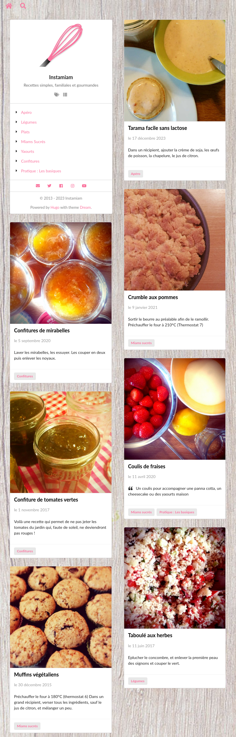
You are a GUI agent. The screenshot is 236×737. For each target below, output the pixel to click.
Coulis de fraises (146, 466)
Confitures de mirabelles (42, 330)
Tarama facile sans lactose (157, 128)
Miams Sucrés (33, 141)
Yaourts (27, 151)
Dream (85, 207)
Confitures (30, 161)
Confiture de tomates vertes (46, 499)
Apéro (26, 112)
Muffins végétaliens (36, 674)
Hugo (54, 207)
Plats (25, 131)
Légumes (29, 122)
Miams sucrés (141, 343)
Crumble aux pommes (153, 297)
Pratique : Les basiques (41, 170)
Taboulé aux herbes (150, 635)
